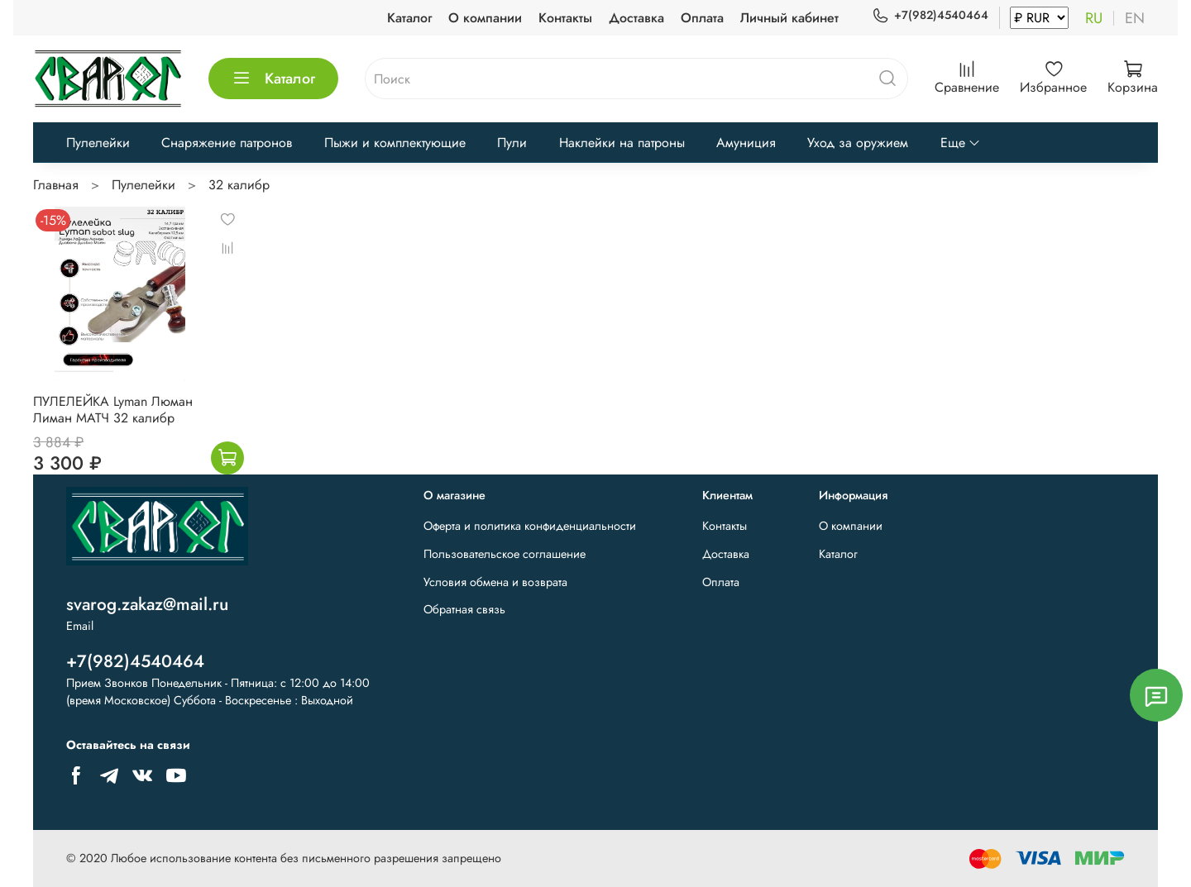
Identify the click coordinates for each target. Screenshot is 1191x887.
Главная (56, 184)
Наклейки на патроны (622, 142)
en (1135, 18)
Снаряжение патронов (226, 142)
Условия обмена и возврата (495, 582)
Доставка (636, 17)
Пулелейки (98, 142)
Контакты (565, 17)
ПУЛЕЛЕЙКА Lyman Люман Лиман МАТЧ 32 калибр (113, 409)
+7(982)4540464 (930, 15)
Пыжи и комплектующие (395, 142)
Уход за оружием (857, 142)
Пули (512, 142)
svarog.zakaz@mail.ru (147, 604)
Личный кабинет (789, 17)
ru (1094, 18)
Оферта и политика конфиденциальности (529, 525)
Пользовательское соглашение (504, 554)
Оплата (702, 17)
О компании (485, 17)
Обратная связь (464, 609)
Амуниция (746, 142)
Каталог (409, 17)
